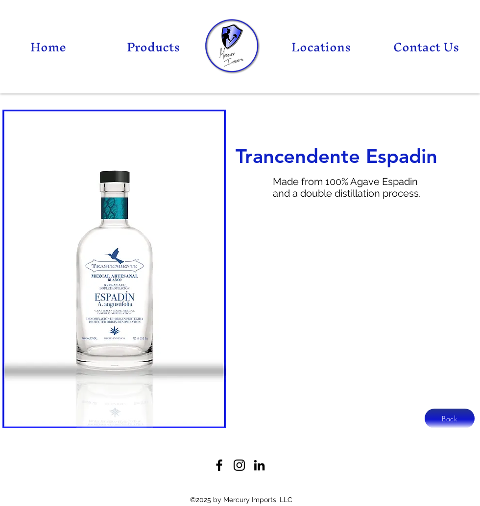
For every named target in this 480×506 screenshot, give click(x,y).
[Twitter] (239, 465)
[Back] (450, 418)
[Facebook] (219, 465)
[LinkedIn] (259, 465)
